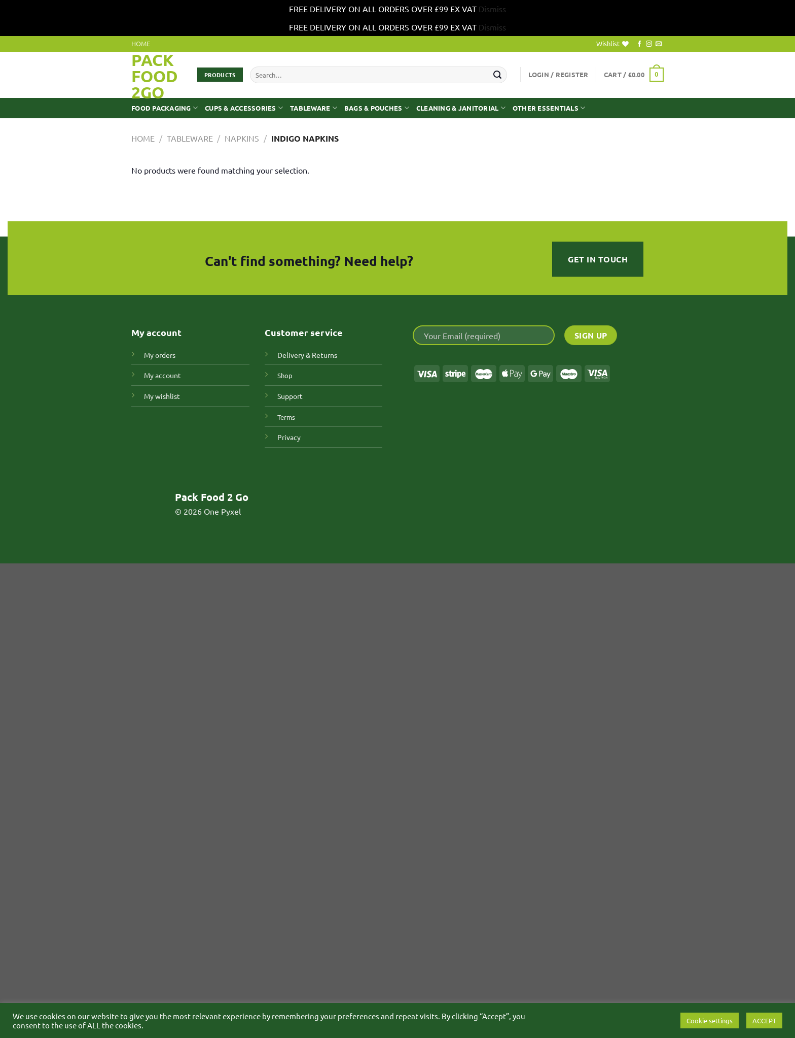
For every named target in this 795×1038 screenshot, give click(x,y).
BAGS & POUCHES (376, 108)
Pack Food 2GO (154, 76)
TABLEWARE (313, 108)
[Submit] (497, 74)
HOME (140, 43)
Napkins (242, 138)
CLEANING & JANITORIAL (460, 108)
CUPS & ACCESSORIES (244, 108)
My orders (159, 354)
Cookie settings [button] (709, 1020)
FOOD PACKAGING (164, 108)
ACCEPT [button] (764, 1020)
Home (143, 138)
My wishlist (162, 395)
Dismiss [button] (492, 9)
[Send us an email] (659, 44)
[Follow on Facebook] (639, 44)
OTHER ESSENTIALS (549, 108)
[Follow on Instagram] (649, 44)
